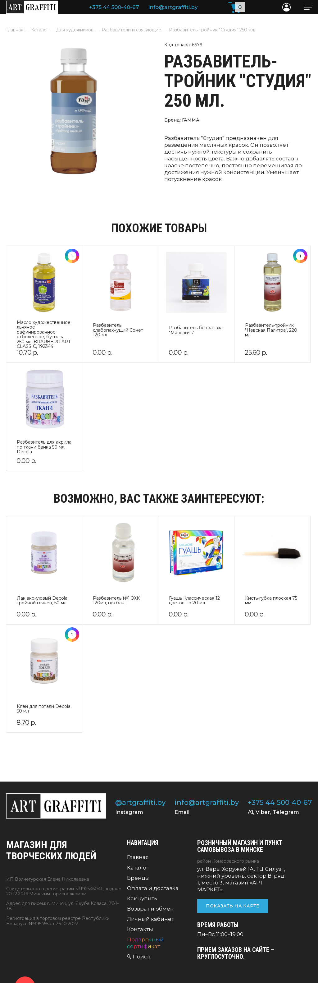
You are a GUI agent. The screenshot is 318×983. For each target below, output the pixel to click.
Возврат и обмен (150, 909)
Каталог (138, 868)
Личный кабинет (150, 919)
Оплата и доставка (153, 888)
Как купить (142, 898)
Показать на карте (232, 906)
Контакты (140, 929)
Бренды (138, 878)
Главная (138, 857)
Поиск (141, 956)
